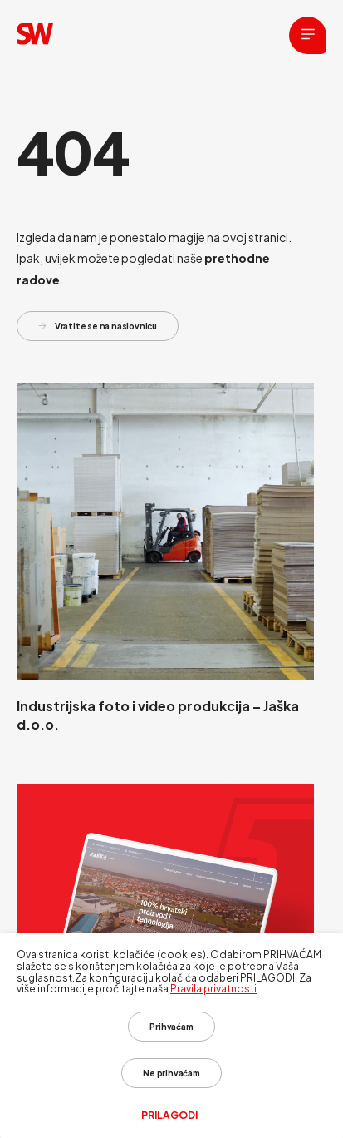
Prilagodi (169, 1115)
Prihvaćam (171, 1027)
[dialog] (171, 1035)
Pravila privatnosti (213, 988)
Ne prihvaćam (171, 1073)
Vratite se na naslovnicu (97, 326)
